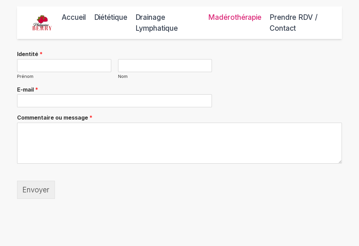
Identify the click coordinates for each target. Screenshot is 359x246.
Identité (30, 54)
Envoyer (36, 190)
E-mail (27, 89)
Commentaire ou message (54, 117)
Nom (123, 76)
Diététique (110, 17)
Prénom (25, 76)
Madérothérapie (234, 17)
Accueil (74, 17)
